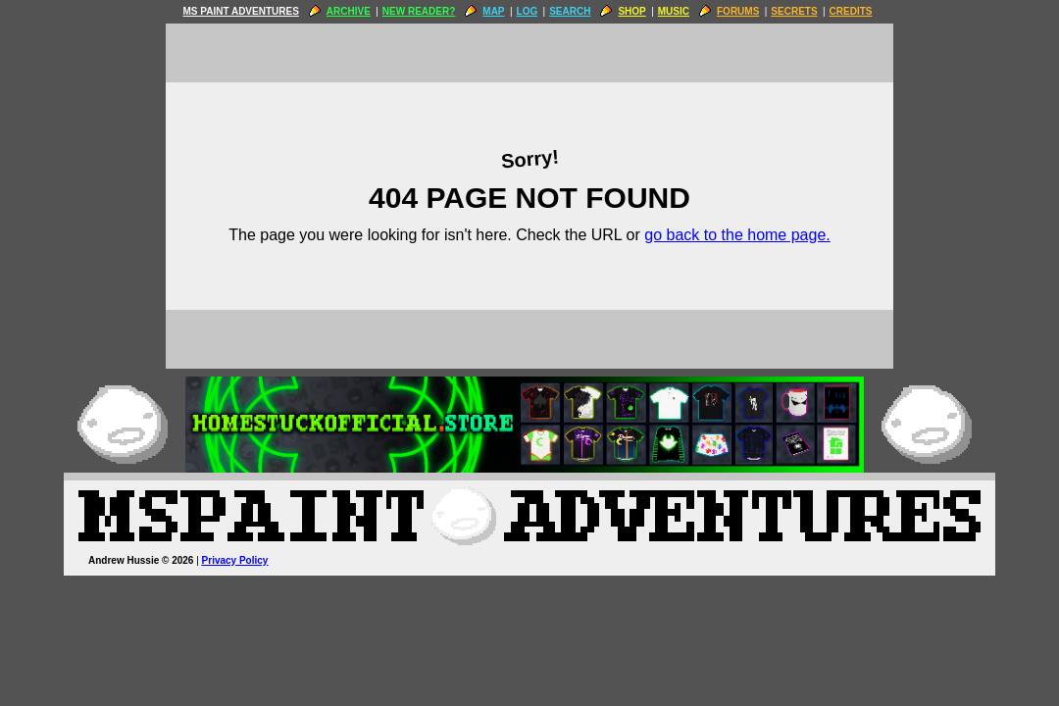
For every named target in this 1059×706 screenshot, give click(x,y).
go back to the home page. (737, 235)
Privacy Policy (235, 560)
